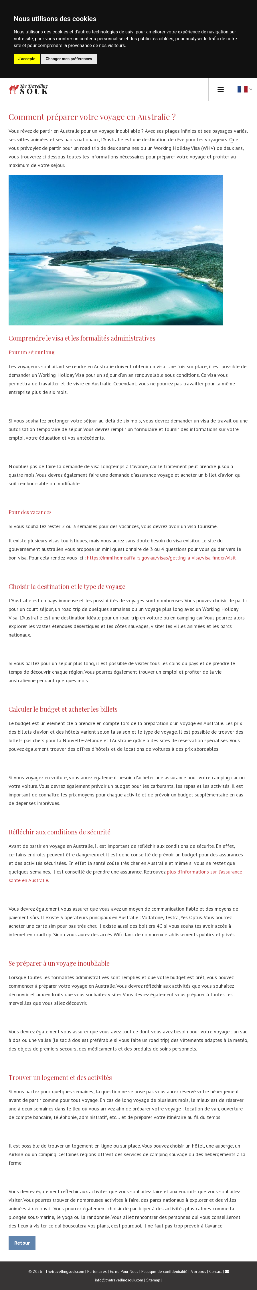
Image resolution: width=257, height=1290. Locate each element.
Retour (22, 1242)
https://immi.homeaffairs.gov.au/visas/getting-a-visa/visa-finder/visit (161, 557)
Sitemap (153, 1280)
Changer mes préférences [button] (69, 59)
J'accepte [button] (26, 59)
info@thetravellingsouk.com (119, 1280)
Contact (215, 1271)
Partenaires (97, 1271)
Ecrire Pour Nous (124, 1271)
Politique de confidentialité (164, 1271)
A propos (198, 1271)
